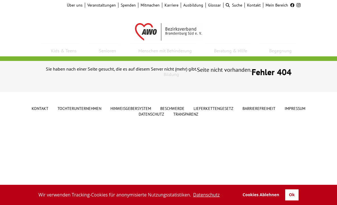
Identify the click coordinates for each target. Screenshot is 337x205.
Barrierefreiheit (259, 108)
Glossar (214, 5)
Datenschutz (151, 114)
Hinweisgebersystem (130, 108)
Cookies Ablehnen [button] (261, 194)
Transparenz (185, 114)
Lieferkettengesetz (213, 108)
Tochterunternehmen (79, 108)
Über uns (75, 5)
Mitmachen (150, 5)
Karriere (171, 5)
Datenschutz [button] (206, 195)
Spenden (128, 5)
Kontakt (254, 5)
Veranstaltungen (101, 5)
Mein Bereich (277, 5)
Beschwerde (172, 108)
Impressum (295, 108)
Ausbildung (193, 5)
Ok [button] (292, 194)
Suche (234, 5)
